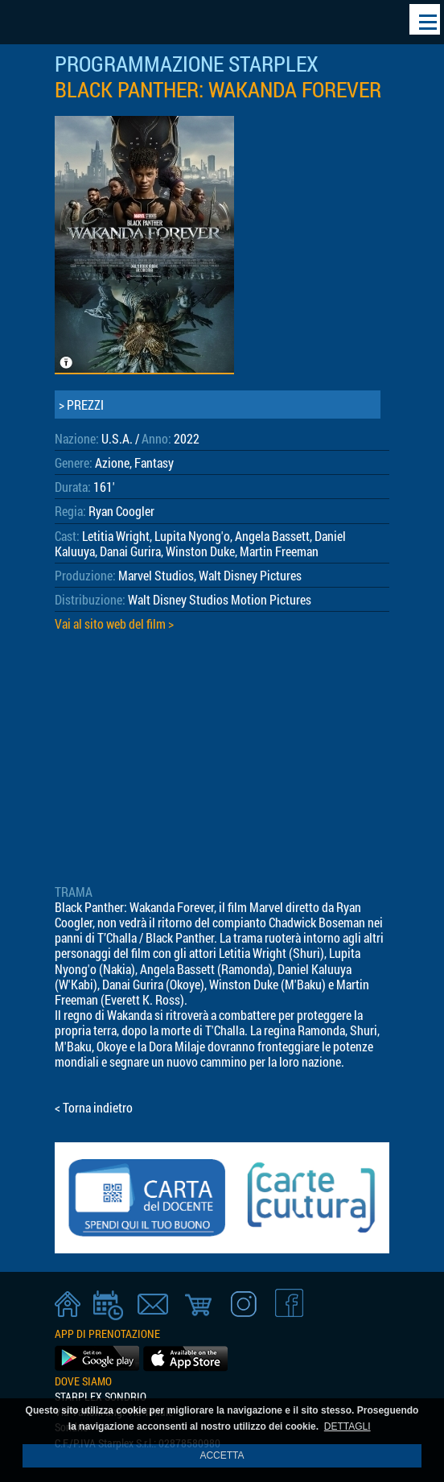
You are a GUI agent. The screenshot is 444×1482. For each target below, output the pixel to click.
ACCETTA (221, 1455)
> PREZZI (81, 404)
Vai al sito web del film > (114, 623)
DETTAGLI (347, 1426)
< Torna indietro (94, 1107)
